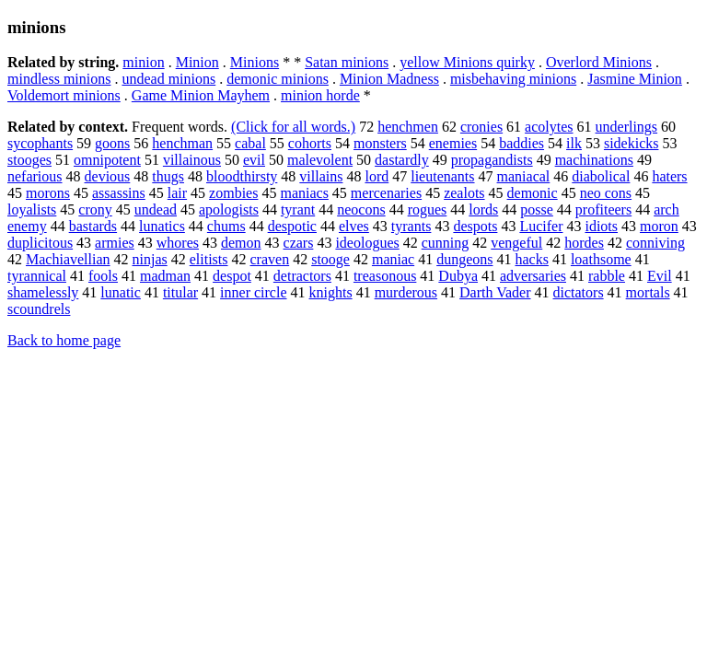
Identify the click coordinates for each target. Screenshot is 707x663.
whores (177, 242)
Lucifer (540, 226)
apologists (229, 209)
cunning (445, 242)
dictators (578, 292)
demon (241, 242)
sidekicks (631, 143)
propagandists (492, 160)
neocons (361, 209)
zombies (233, 193)
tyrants (411, 226)
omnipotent (107, 160)
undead (155, 209)
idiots (601, 226)
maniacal (524, 176)
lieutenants (442, 176)
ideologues (367, 242)
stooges (29, 160)
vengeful (516, 242)
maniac (393, 259)
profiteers (603, 209)
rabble (606, 276)
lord (376, 176)
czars (299, 242)
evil (254, 160)
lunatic (120, 292)
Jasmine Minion (634, 79)
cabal (250, 143)
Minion (197, 62)
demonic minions (277, 79)
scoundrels (38, 309)
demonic (532, 193)
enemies (453, 143)
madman (165, 276)
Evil (659, 276)
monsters (380, 143)
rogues (427, 209)
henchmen (407, 126)
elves (354, 226)
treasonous (385, 276)
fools (103, 276)
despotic (292, 226)
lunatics (162, 226)
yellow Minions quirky (467, 62)
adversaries (533, 276)
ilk (574, 143)
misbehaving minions (513, 79)
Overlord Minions (599, 62)
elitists (209, 259)
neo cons (606, 193)
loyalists (31, 209)
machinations (594, 160)
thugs (168, 176)
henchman (182, 143)
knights (331, 292)
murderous (406, 292)
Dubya (458, 276)
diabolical (601, 176)
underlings (627, 126)
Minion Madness (389, 79)
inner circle (253, 292)
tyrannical (36, 276)
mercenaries (386, 193)
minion (143, 62)
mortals (648, 292)
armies (114, 242)
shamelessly (42, 292)
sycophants (40, 143)
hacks (531, 259)
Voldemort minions (64, 95)
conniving (655, 242)
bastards (93, 226)
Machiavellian (68, 259)
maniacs (304, 193)
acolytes (549, 126)
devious (108, 176)
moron (659, 226)
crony (94, 209)
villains (320, 176)
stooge (330, 259)
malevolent (320, 160)
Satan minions (346, 62)
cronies (481, 126)
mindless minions (58, 79)
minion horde (320, 95)
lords (483, 209)
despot (232, 276)
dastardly (402, 160)
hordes (584, 242)
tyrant (298, 209)
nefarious (35, 176)
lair (177, 193)
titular (180, 292)
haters (669, 176)
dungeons (464, 259)
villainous (192, 160)
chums (226, 226)
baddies (521, 143)
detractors (302, 276)
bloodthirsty (241, 176)
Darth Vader (494, 292)
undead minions (168, 79)
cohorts (309, 143)
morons (48, 193)
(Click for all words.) (293, 126)
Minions (254, 62)
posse (536, 209)
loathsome (601, 259)
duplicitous (40, 242)
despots (475, 226)
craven (270, 259)
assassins (118, 193)
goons (112, 143)
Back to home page (64, 340)
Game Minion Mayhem (201, 95)
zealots (464, 193)
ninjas (150, 259)
